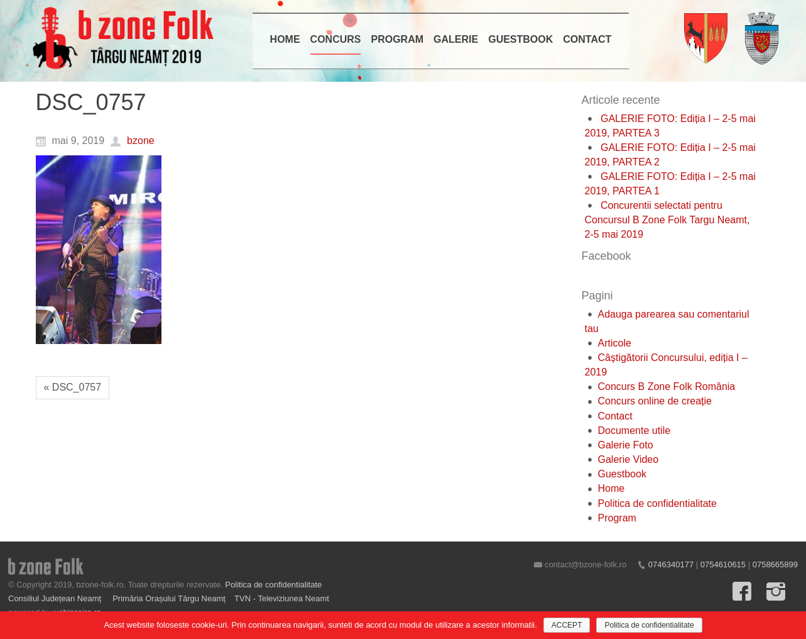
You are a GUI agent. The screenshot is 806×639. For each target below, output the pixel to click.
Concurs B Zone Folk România (667, 386)
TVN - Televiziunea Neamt (281, 598)
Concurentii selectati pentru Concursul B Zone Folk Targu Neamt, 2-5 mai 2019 (667, 220)
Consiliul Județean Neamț (56, 598)
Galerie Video (628, 459)
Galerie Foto (625, 445)
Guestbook (622, 474)
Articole (614, 343)
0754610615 (723, 564)
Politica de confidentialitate (657, 503)
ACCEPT (567, 625)
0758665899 (775, 564)
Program (617, 518)
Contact (615, 416)
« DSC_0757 (73, 387)
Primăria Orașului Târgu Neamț (169, 598)
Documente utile (634, 430)
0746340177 (671, 564)
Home (611, 488)
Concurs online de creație (655, 401)
